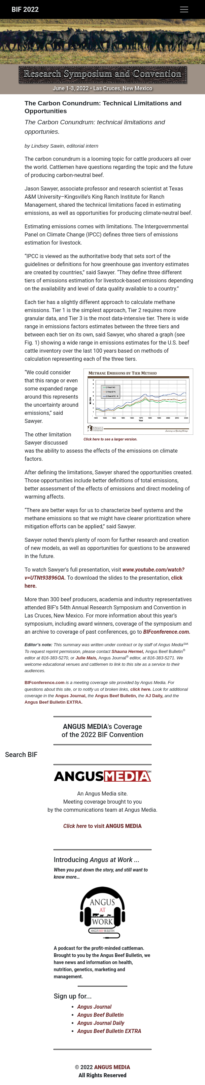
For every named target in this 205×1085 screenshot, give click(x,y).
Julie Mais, (86, 657)
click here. (140, 689)
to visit (102, 826)
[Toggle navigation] (184, 9)
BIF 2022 (25, 9)
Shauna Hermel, (127, 651)
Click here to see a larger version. (110, 439)
